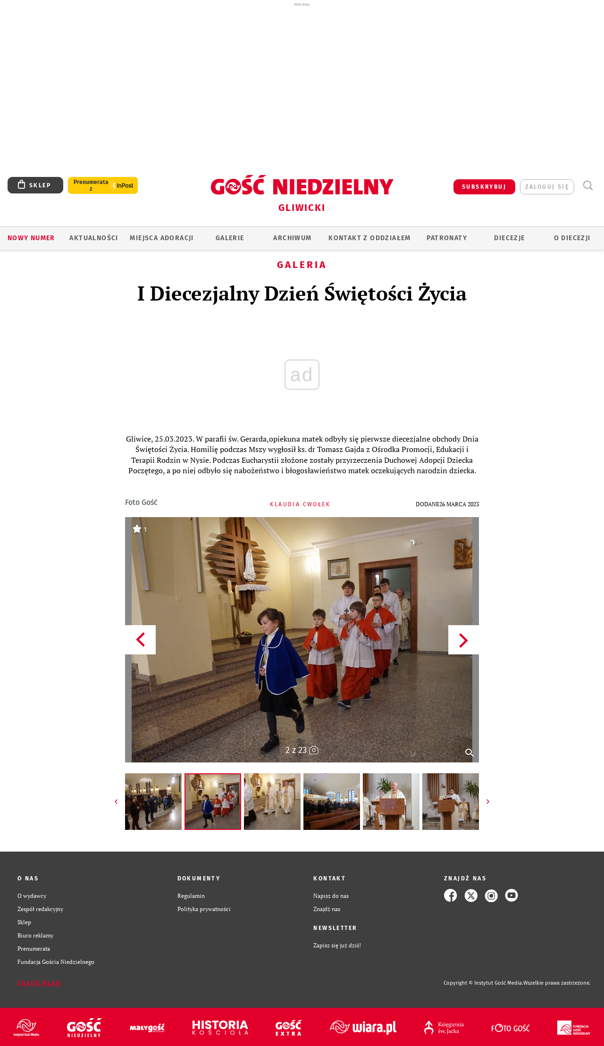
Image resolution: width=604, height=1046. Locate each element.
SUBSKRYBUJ (484, 187)
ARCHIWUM (292, 238)
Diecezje (509, 238)
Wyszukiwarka (587, 185)
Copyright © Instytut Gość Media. (483, 983)
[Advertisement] (302, 74)
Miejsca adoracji (161, 238)
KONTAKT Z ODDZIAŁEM (369, 238)
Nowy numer (31, 238)
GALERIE (230, 238)
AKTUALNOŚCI (93, 238)
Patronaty (447, 238)
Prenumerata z (91, 185)
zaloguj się (547, 187)
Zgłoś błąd (39, 983)
